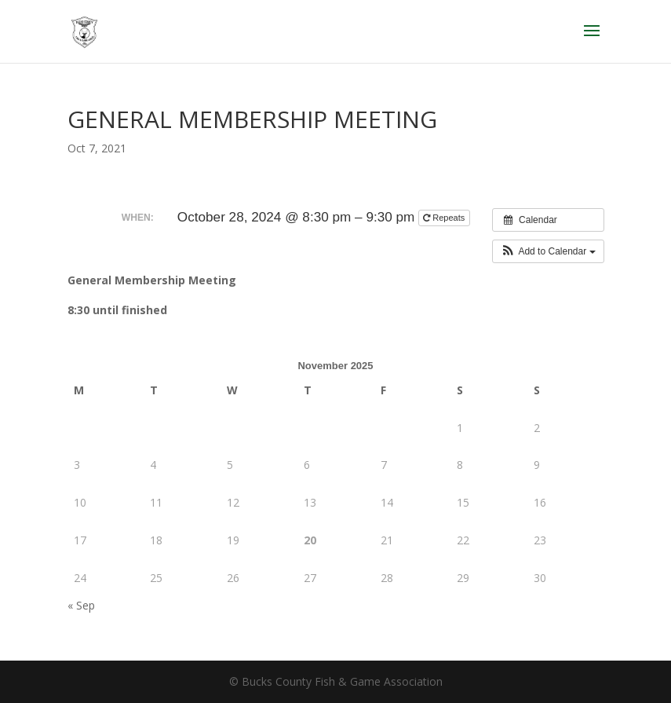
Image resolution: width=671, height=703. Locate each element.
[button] (548, 251)
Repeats (445, 217)
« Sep (81, 605)
